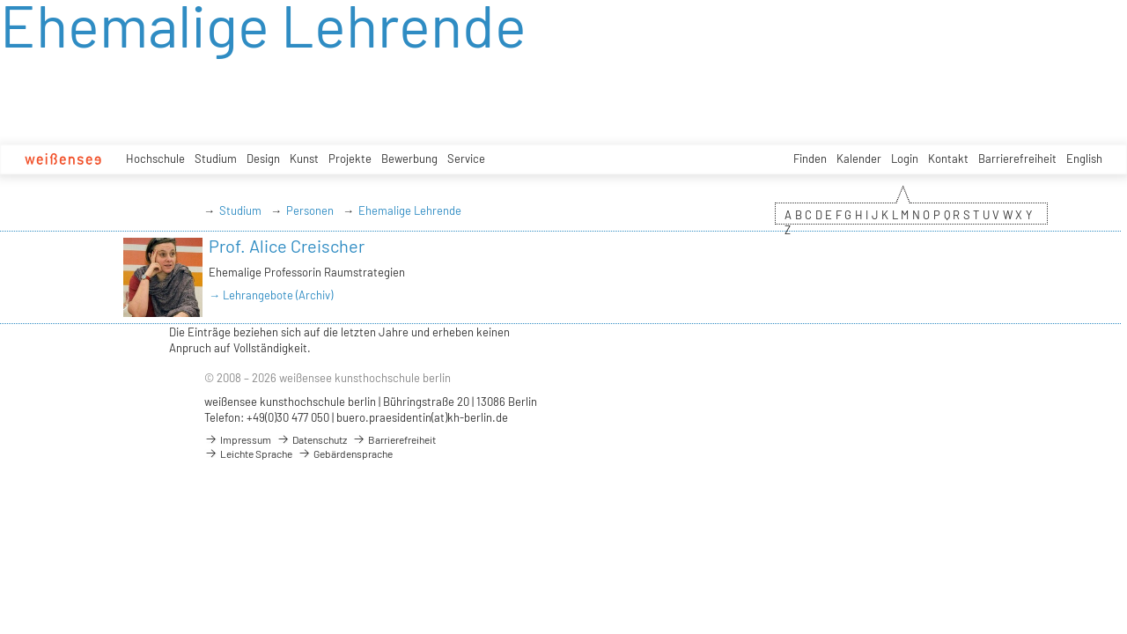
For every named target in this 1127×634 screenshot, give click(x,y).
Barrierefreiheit (1017, 158)
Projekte (350, 158)
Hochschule (155, 158)
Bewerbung (409, 158)
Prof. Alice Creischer (287, 245)
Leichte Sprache (248, 453)
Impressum (237, 439)
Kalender (858, 158)
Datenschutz (311, 439)
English (1084, 158)
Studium (216, 158)
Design (263, 158)
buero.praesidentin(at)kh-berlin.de (422, 417)
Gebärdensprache (345, 453)
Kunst (304, 158)
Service (466, 158)
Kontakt (948, 158)
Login (904, 158)
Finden (810, 158)
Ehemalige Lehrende (409, 210)
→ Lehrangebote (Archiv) (271, 295)
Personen (310, 210)
